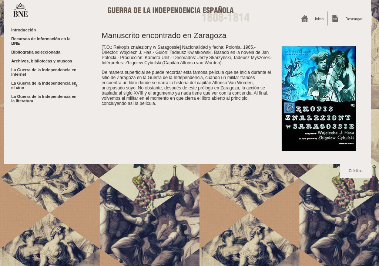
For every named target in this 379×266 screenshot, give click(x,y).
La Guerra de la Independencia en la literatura (43, 98)
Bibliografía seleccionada (35, 52)
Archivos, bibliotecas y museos (41, 61)
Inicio (319, 19)
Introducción (23, 30)
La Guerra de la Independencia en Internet (43, 72)
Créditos (355, 171)
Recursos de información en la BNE (40, 41)
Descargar (353, 19)
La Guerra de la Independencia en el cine (43, 85)
